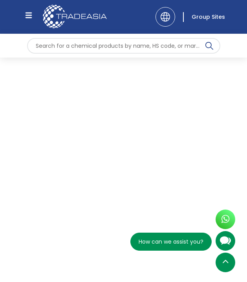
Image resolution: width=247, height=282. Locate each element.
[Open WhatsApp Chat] (225, 222)
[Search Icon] (209, 47)
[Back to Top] (225, 264)
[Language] (165, 17)
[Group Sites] (204, 17)
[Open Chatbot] (225, 244)
